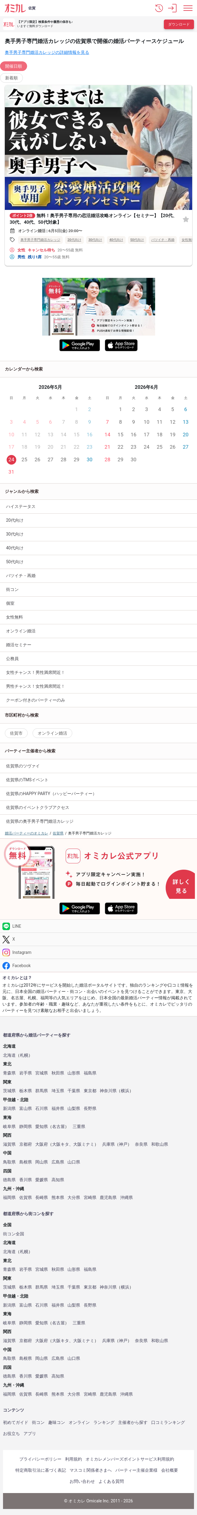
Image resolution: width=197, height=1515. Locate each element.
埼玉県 (58, 1090)
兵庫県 (108, 1144)
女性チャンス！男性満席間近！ (35, 672)
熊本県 (58, 1197)
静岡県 (25, 1126)
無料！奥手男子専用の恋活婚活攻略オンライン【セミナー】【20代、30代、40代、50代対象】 (93, 219)
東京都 (90, 1090)
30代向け (95, 240)
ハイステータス (21, 506)
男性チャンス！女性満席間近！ (35, 686)
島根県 (25, 1162)
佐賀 (32, 8)
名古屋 (58, 1126)
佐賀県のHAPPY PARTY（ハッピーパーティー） (51, 793)
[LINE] (98, 926)
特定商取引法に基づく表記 (40, 1470)
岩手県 (25, 1073)
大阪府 (41, 1144)
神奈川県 (108, 1090)
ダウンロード (179, 24)
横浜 (125, 1090)
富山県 (25, 1108)
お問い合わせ (82, 1481)
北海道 (9, 1055)
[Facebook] (98, 965)
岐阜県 (9, 1126)
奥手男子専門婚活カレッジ (40, 240)
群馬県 (41, 1090)
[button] (159, 8)
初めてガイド (15, 1422)
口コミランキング (168, 1422)
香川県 (25, 1179)
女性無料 (14, 617)
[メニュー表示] (188, 8)
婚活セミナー (18, 644)
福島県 (90, 1073)
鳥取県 (9, 1162)
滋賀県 (9, 1144)
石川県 (41, 1108)
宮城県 (41, 1073)
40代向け (116, 240)
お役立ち (11, 1433)
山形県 (73, 1073)
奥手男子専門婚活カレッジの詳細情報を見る (47, 52)
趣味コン (56, 1422)
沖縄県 (126, 1197)
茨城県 (9, 1090)
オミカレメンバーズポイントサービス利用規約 (130, 1459)
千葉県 (73, 1090)
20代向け (74, 240)
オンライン (79, 1422)
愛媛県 (41, 1179)
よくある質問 (111, 1481)
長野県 (90, 1108)
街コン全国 (13, 1234)
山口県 (73, 1162)
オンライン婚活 (21, 630)
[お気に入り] (186, 219)
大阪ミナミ (83, 1144)
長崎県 (41, 1197)
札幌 (24, 1055)
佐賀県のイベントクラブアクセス (37, 807)
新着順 (11, 77)
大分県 (73, 1197)
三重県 (79, 1126)
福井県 (58, 1108)
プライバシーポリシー (40, 1459)
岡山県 (41, 1162)
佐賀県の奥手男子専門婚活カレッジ (39, 821)
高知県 (58, 1179)
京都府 (25, 1144)
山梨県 (73, 1108)
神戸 (123, 1144)
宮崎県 (90, 1197)
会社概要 (169, 1470)
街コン (12, 589)
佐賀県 (25, 1197)
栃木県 (25, 1090)
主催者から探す (133, 1422)
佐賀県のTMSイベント (27, 779)
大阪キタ (60, 1144)
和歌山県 (159, 1144)
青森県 (9, 1073)
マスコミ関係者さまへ (91, 1470)
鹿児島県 (108, 1197)
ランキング (103, 1422)
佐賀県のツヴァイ (23, 766)
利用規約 (73, 1459)
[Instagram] (98, 952)
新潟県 (9, 1108)
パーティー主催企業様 (136, 1470)
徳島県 (9, 1179)
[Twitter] (98, 939)
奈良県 (141, 1144)
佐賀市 (16, 733)
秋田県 (58, 1073)
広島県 (58, 1162)
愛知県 (41, 1126)
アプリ (29, 1433)
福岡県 (9, 1197)
